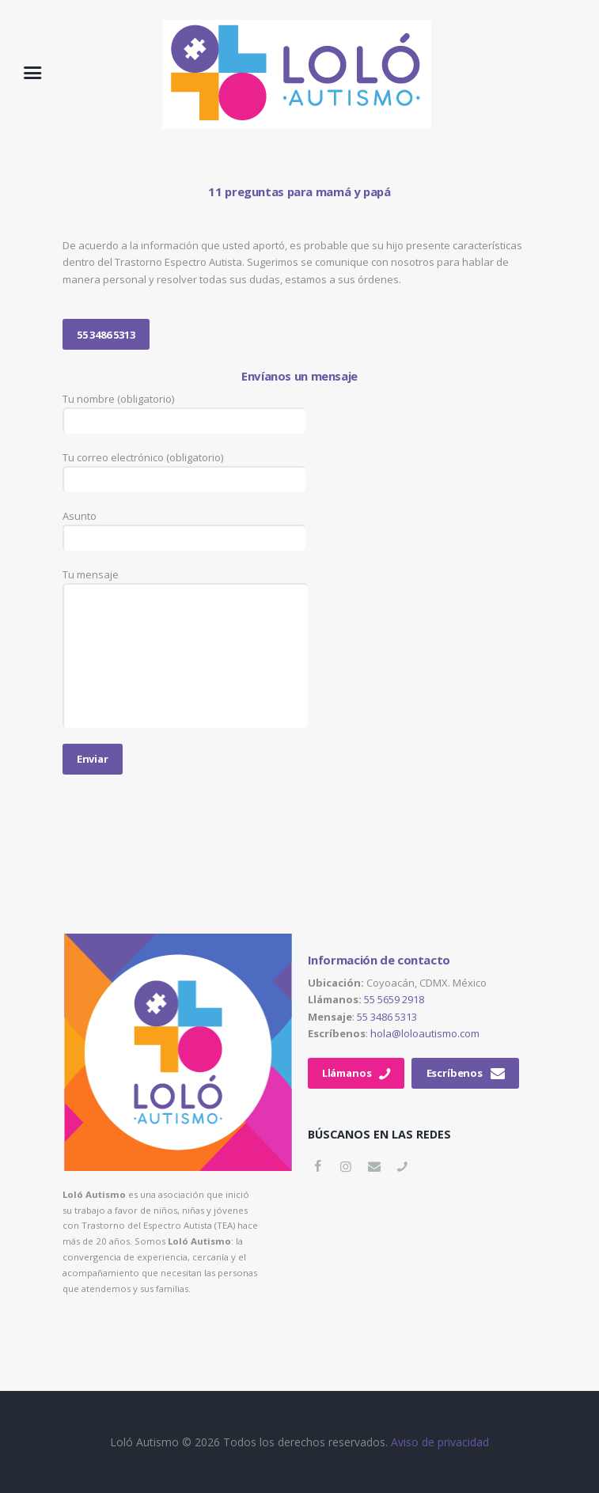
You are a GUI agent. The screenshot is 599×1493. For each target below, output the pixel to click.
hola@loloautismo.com (425, 1033)
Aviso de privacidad (440, 1441)
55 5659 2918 (394, 999)
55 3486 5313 (106, 335)
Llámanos (347, 1073)
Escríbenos (455, 1073)
